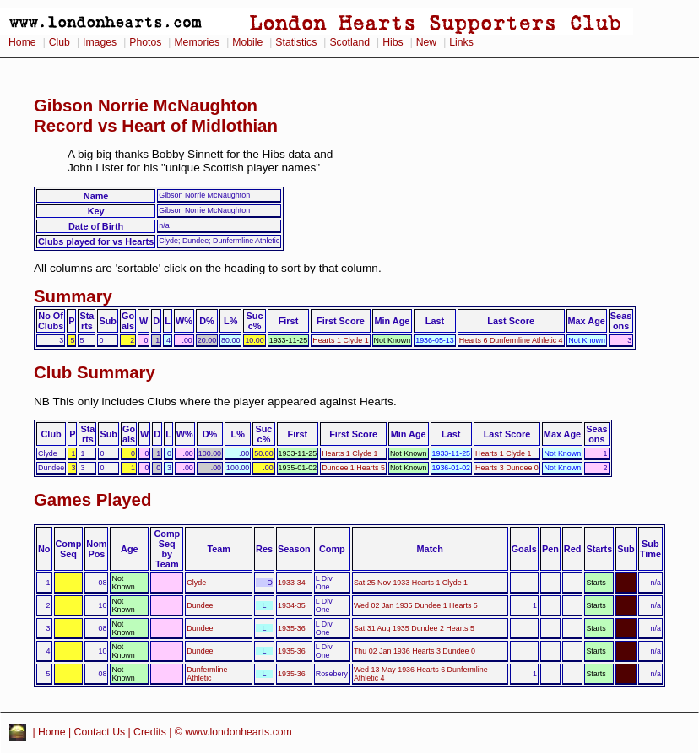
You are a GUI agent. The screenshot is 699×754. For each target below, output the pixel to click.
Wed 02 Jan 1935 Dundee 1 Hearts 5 (416, 605)
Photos (145, 42)
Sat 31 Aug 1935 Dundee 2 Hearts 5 (414, 628)
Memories (196, 42)
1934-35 (292, 605)
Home (22, 42)
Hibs (392, 42)
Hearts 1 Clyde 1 (340, 340)
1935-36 (292, 628)
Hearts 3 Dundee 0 (507, 468)
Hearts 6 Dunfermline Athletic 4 (511, 340)
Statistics (296, 42)
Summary (73, 296)
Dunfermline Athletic (207, 673)
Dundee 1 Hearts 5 (353, 468)
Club (59, 42)
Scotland (349, 42)
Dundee (200, 605)
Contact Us (100, 732)
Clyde (196, 582)
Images (99, 42)
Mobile (247, 42)
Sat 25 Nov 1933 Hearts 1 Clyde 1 (411, 582)
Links (461, 42)
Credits (149, 732)
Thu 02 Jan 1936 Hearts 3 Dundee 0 (414, 651)
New (426, 42)
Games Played (92, 500)
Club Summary (94, 372)
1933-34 (292, 582)
